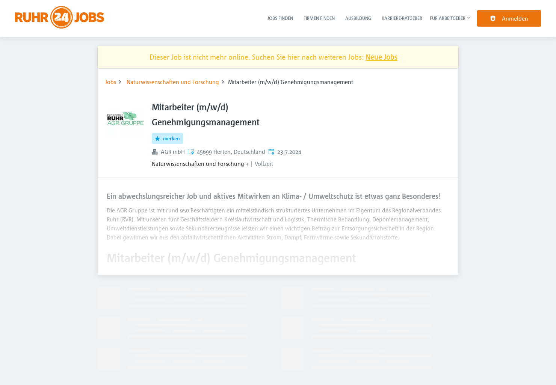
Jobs (110, 82)
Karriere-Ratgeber (402, 18)
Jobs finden (280, 18)
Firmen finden (319, 18)
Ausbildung (358, 18)
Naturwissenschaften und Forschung (173, 82)
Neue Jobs (381, 57)
